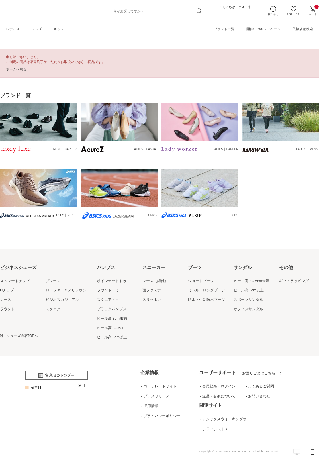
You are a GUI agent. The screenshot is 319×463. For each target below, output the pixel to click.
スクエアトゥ (108, 299)
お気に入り (294, 11)
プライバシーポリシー (162, 416)
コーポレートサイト (160, 386)
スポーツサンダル (248, 299)
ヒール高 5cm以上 (112, 337)
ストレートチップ (15, 281)
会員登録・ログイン (219, 386)
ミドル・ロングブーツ (206, 290)
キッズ (59, 29)
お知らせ (273, 11)
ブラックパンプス (111, 309)
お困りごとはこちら (260, 373)
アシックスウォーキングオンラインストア (224, 429)
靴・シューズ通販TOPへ (19, 336)
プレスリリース (156, 396)
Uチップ (7, 290)
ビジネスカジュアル (62, 299)
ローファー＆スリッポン (66, 290)
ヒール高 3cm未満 (112, 318)
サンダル (243, 267)
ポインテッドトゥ (111, 281)
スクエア (53, 309)
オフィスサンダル (248, 309)
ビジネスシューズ (18, 267)
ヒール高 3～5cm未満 (251, 281)
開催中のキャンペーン (263, 29)
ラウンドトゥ (108, 290)
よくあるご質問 (261, 386)
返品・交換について (219, 396)
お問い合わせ (259, 396)
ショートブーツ (201, 281)
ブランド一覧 (224, 29)
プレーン (53, 281)
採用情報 (151, 406)
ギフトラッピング (294, 281)
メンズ (37, 29)
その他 (286, 267)
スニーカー (153, 267)
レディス (13, 29)
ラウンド (7, 309)
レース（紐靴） (155, 281)
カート (312, 11)
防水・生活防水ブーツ (206, 299)
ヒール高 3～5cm (111, 328)
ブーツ (195, 267)
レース (5, 299)
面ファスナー (153, 290)
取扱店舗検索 (303, 29)
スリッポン (151, 299)
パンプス (106, 267)
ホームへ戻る (16, 69)
